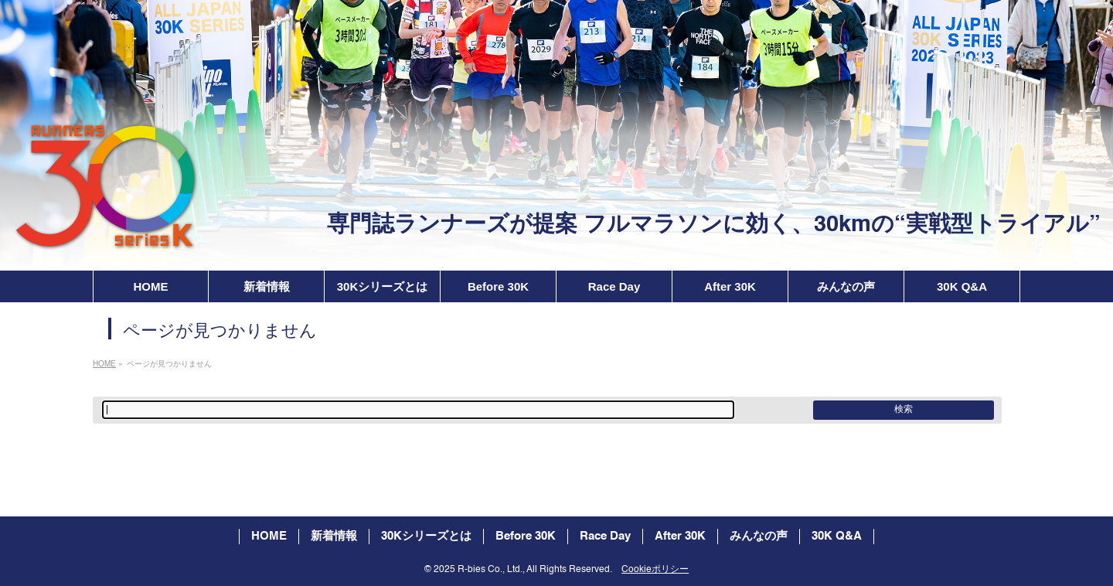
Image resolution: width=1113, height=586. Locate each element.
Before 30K (525, 536)
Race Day (605, 536)
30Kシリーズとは (426, 536)
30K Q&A (837, 536)
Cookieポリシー (655, 569)
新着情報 (334, 536)
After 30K (680, 536)
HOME (269, 536)
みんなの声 (759, 536)
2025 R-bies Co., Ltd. (478, 569)
